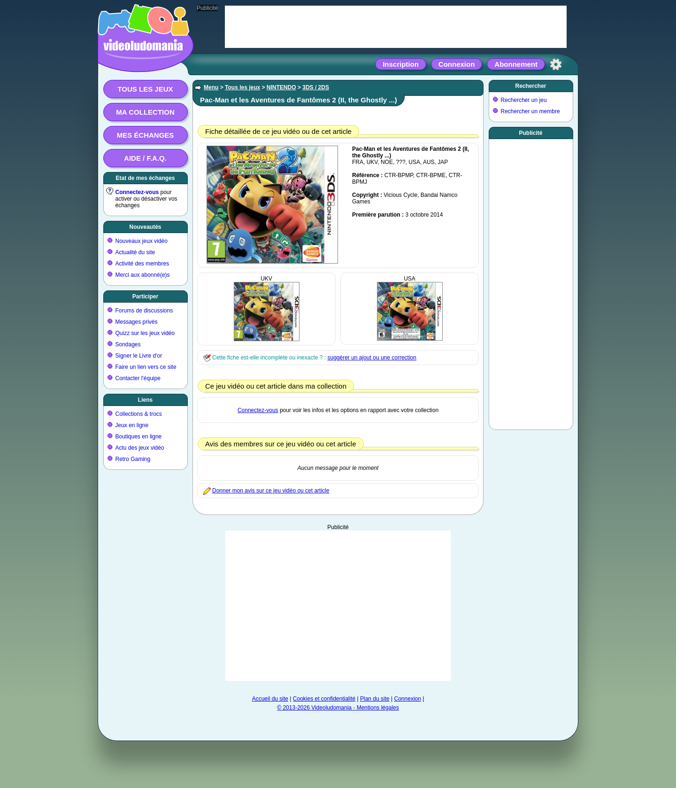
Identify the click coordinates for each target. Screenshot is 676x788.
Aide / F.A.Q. (145, 158)
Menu (211, 87)
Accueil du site (270, 698)
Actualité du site (135, 252)
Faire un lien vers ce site (146, 367)
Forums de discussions (144, 310)
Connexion (456, 64)
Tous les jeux (145, 89)
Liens (145, 400)
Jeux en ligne (132, 425)
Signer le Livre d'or (138, 355)
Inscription (401, 64)
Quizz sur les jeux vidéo (145, 333)
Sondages (128, 344)
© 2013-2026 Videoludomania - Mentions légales (338, 707)
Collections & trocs (138, 414)
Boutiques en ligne (138, 436)
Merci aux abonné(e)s (142, 275)
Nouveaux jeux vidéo (141, 241)
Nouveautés (145, 227)
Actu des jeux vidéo (139, 448)
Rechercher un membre (530, 111)
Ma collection (145, 112)
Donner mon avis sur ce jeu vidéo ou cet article (270, 490)
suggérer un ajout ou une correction (371, 357)
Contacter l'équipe (138, 378)
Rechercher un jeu (524, 100)
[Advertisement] (338, 606)
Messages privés (136, 322)
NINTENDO (281, 87)
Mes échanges (145, 135)
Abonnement (516, 64)
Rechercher (530, 86)
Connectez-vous (137, 192)
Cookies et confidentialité (324, 698)
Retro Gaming (133, 459)
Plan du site (375, 698)
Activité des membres (142, 263)
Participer (145, 296)
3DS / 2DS (315, 87)
